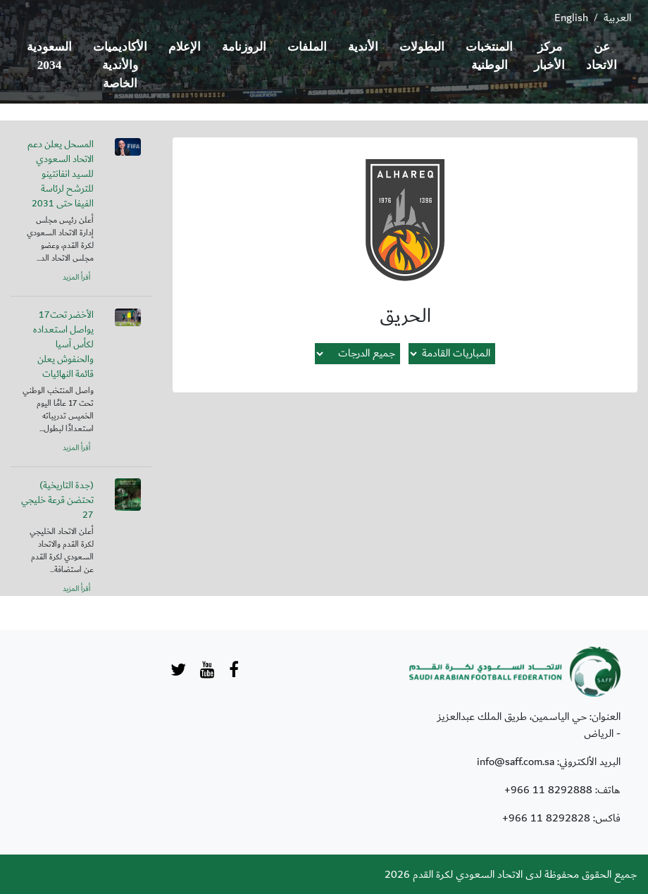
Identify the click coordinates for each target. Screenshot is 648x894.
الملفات (307, 47)
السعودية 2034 (49, 56)
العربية (617, 17)
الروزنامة (244, 47)
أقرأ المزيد (76, 277)
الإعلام (184, 47)
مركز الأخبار (549, 56)
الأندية (363, 47)
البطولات (421, 47)
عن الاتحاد (601, 56)
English (571, 17)
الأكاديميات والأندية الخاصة (120, 65)
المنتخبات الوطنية (489, 56)
